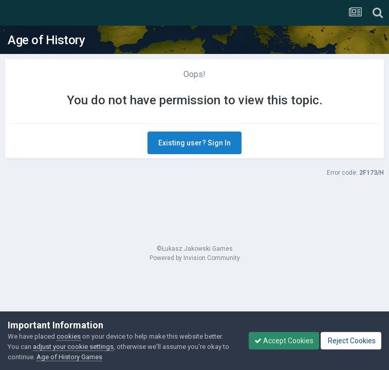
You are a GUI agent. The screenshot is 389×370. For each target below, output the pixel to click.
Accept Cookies (283, 341)
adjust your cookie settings (73, 346)
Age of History (46, 40)
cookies (69, 336)
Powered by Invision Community (195, 258)
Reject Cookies (351, 341)
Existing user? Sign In (194, 143)
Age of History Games (69, 357)
